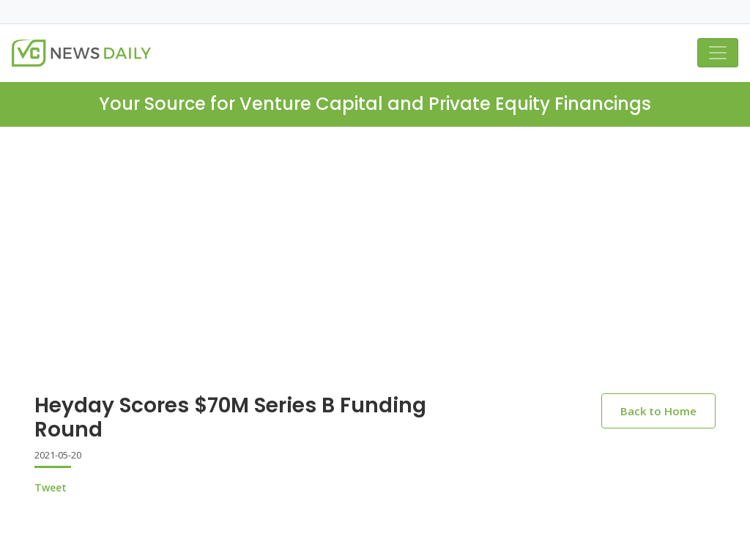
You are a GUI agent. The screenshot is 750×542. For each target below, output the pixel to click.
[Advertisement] (375, 236)
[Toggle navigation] (717, 52)
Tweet (50, 487)
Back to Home (658, 411)
